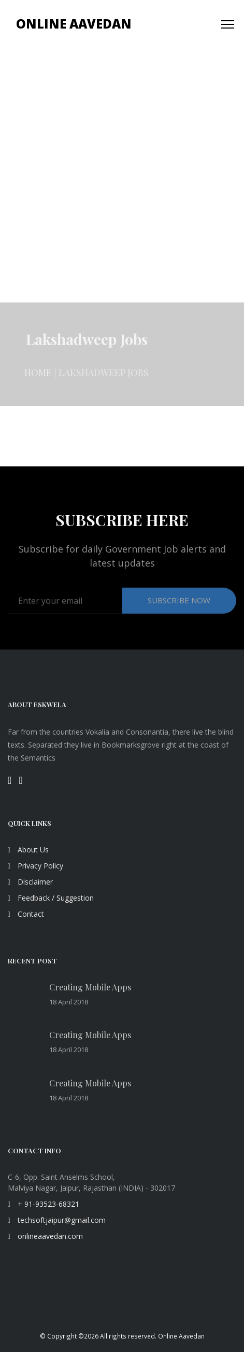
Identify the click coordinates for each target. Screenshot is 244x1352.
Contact (26, 914)
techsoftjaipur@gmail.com (57, 1220)
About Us (28, 849)
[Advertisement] (122, 175)
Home (38, 377)
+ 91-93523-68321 (43, 1204)
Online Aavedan (74, 23)
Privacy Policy (35, 866)
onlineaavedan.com (45, 1236)
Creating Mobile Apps (90, 987)
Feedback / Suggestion (51, 898)
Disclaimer (30, 882)
